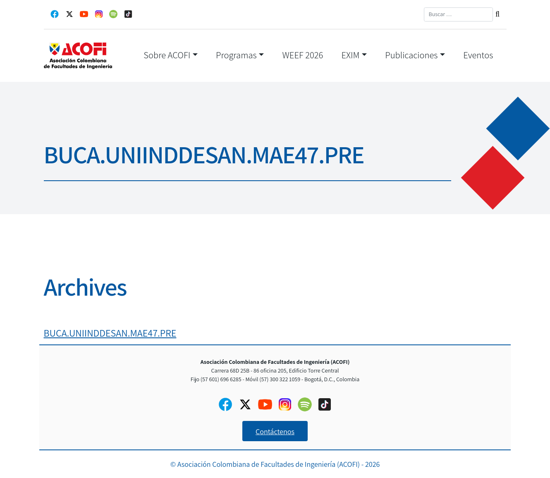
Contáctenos (275, 431)
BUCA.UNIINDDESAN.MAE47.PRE (110, 332)
